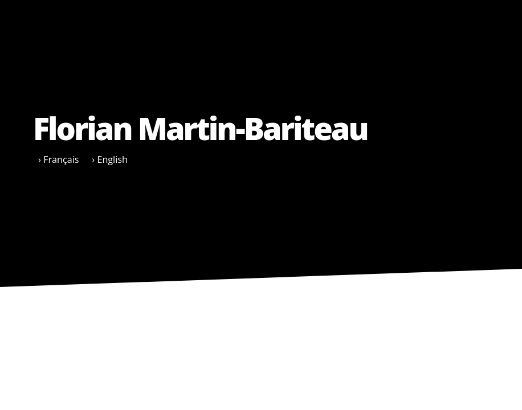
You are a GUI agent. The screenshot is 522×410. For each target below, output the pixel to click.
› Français (58, 159)
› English (110, 159)
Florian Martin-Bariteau (200, 128)
